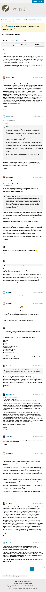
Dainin (8, 117)
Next (41, 569)
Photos (25, 40)
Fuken (8, 436)
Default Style (7, 576)
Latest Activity (15, 40)
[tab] (5, 40)
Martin (8, 77)
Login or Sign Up (38, 1)
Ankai (7, 328)
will (7, 247)
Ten (7, 543)
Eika (7, 261)
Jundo (8, 177)
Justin (8, 50)
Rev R (7, 292)
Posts (5, 40)
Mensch (8, 394)
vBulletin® (22, 583)
